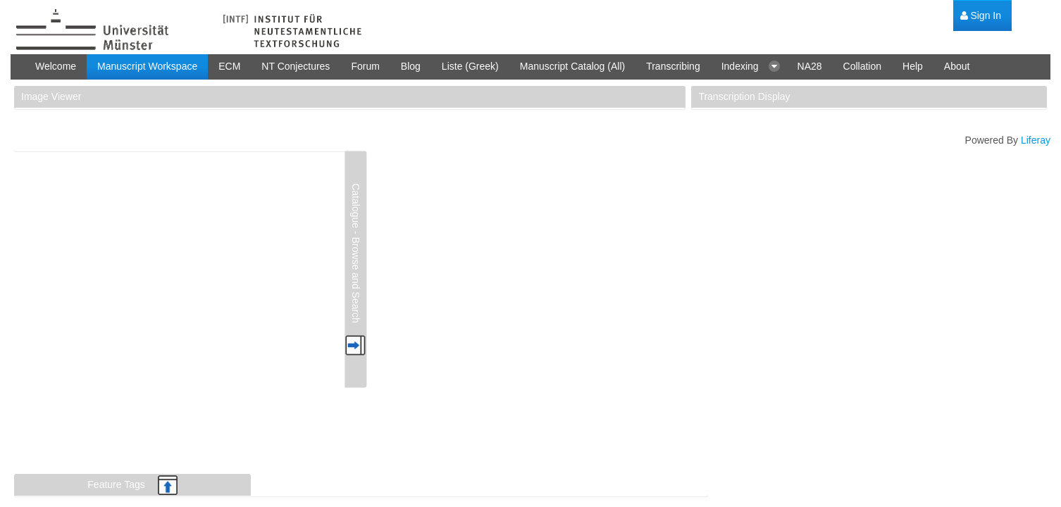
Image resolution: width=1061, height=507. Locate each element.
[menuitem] (980, 16)
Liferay (1035, 140)
